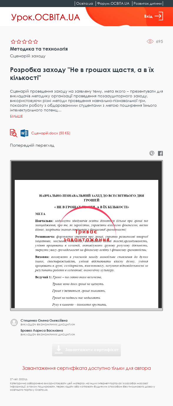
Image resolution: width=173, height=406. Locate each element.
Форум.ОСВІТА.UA (113, 3)
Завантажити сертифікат (92, 349)
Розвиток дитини (148, 3)
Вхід (153, 16)
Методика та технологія (39, 49)
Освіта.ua (84, 3)
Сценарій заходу (28, 55)
